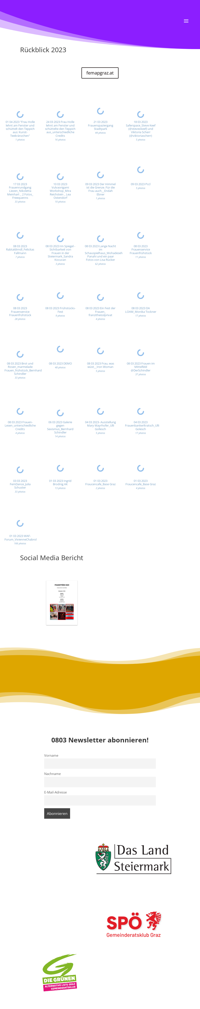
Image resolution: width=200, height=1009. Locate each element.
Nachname (52, 773)
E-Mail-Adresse (55, 792)
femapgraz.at (100, 73)
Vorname (51, 755)
